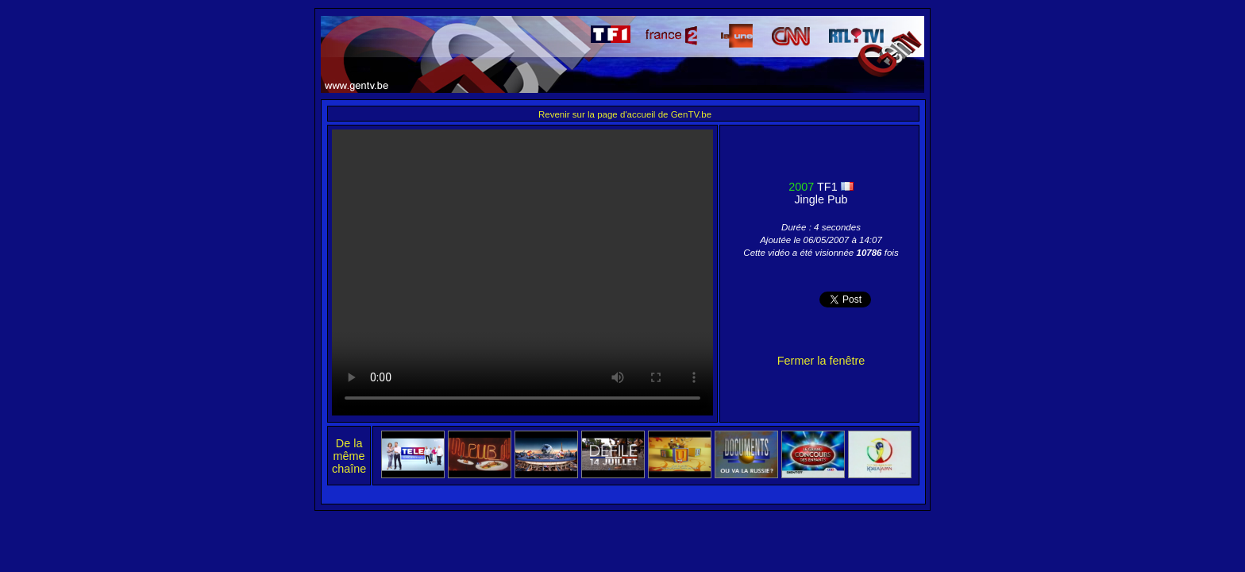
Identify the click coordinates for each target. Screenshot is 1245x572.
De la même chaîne (349, 456)
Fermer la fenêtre (821, 360)
